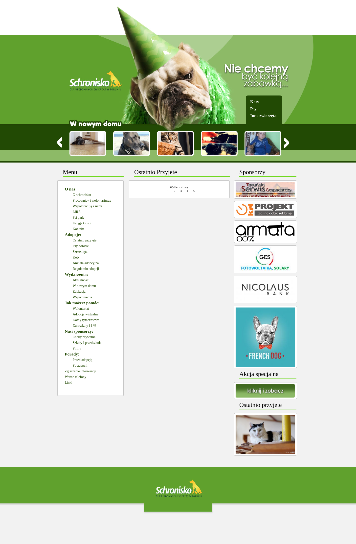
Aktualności (81, 280)
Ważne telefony (75, 377)
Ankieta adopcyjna (86, 263)
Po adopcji (80, 365)
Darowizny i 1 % (84, 326)
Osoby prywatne (84, 337)
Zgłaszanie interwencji (80, 371)
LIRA (77, 212)
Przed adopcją (82, 360)
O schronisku (82, 195)
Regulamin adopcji (86, 269)
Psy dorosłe (81, 246)
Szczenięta (80, 252)
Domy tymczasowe (86, 320)
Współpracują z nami (87, 206)
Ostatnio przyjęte (84, 240)
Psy (253, 108)
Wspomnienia (82, 297)
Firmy (77, 348)
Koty (254, 101)
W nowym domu (84, 286)
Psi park (78, 217)
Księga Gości (82, 223)
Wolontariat (81, 308)
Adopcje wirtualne (85, 314)
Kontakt (78, 229)
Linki (68, 382)
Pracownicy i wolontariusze (92, 200)
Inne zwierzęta (263, 115)
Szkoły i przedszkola (87, 343)
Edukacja (79, 291)
